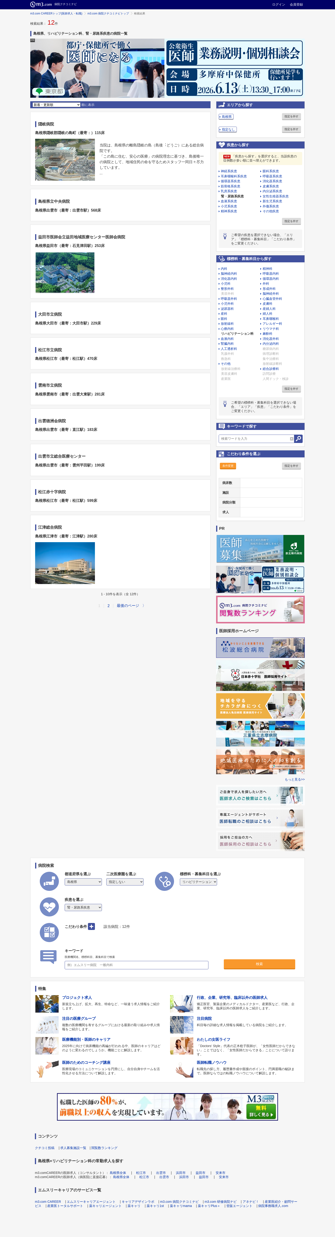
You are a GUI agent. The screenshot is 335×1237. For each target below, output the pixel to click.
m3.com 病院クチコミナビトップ (108, 13)
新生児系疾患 (272, 201)
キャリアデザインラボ (138, 1201)
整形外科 (227, 289)
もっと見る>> (295, 779)
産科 (224, 313)
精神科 (267, 268)
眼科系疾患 (271, 171)
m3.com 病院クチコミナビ (179, 1201)
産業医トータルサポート (65, 1206)
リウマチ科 (271, 329)
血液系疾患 (229, 201)
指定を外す (291, 116)
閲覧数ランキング (104, 1148)
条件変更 (228, 465)
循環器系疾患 (230, 181)
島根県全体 (118, 1173)
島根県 (227, 116)
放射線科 (227, 323)
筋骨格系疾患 (230, 186)
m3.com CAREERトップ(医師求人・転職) (56, 13)
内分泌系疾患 (272, 191)
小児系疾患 (229, 206)
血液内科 (227, 339)
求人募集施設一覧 (73, 1148)
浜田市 (181, 1173)
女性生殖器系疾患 (276, 196)
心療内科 (227, 329)
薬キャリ (134, 1206)
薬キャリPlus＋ (209, 1206)
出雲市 (161, 1173)
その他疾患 (271, 211)
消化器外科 (271, 339)
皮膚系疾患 (271, 186)
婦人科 (267, 313)
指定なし (228, 129)
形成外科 (269, 289)
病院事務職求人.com (273, 1206)
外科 (266, 283)
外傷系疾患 (271, 206)
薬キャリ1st (155, 1206)
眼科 (224, 319)
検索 (259, 964)
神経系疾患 (229, 171)
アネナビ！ (251, 1201)
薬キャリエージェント (105, 1206)
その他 (226, 363)
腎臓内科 (227, 343)
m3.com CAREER (48, 1201)
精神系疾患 (229, 211)
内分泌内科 (271, 343)
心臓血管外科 (272, 299)
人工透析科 (229, 349)
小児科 (226, 283)
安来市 (220, 1173)
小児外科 (227, 303)
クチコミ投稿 (44, 1148)
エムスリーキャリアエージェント (91, 1201)
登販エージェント (239, 1206)
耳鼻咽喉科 (271, 319)
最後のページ (128, 606)
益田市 (200, 1173)
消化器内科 (229, 279)
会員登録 (296, 4)
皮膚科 (267, 303)
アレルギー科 (272, 323)
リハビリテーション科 (237, 333)
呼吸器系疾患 (272, 176)
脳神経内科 (229, 273)
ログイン (278, 4)
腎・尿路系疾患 (232, 196)
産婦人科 (269, 309)
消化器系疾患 (272, 181)
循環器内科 (271, 279)
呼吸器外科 (229, 299)
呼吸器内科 (271, 273)
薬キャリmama (181, 1206)
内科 (224, 268)
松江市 (141, 1173)
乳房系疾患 (229, 191)
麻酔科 (267, 333)
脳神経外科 (271, 293)
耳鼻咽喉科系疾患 (234, 176)
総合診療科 (271, 369)
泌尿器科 (227, 309)
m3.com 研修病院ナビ (220, 1201)
